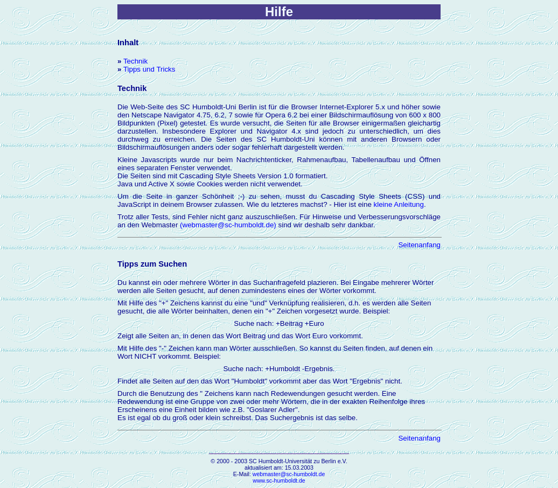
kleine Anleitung (399, 204)
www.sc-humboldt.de (279, 480)
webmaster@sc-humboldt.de (289, 474)
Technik (135, 61)
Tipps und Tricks (149, 69)
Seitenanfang (419, 245)
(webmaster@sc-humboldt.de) (228, 225)
